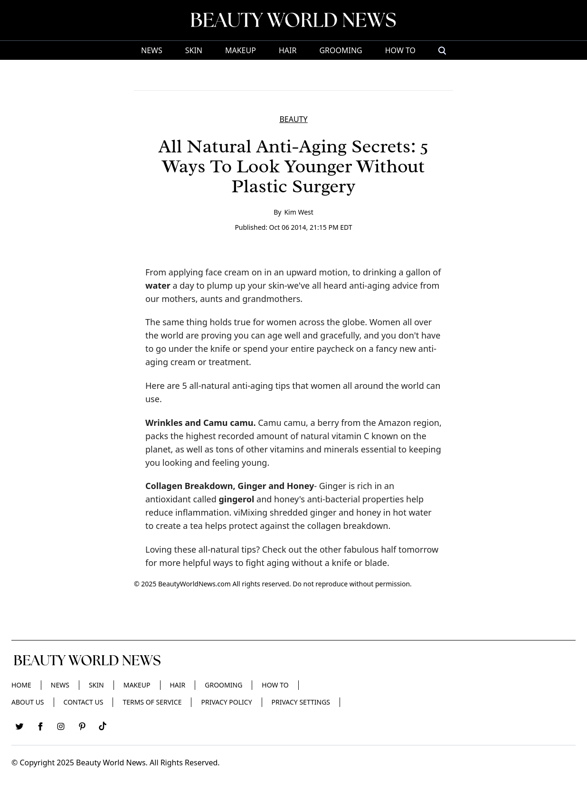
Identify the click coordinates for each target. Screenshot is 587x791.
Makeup (240, 50)
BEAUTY (293, 119)
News (151, 50)
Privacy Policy (226, 701)
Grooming (340, 50)
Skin (193, 50)
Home (21, 684)
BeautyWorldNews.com (194, 583)
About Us (27, 701)
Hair (287, 50)
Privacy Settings (301, 701)
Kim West (298, 212)
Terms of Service (152, 701)
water (157, 285)
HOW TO (400, 50)
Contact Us (84, 701)
